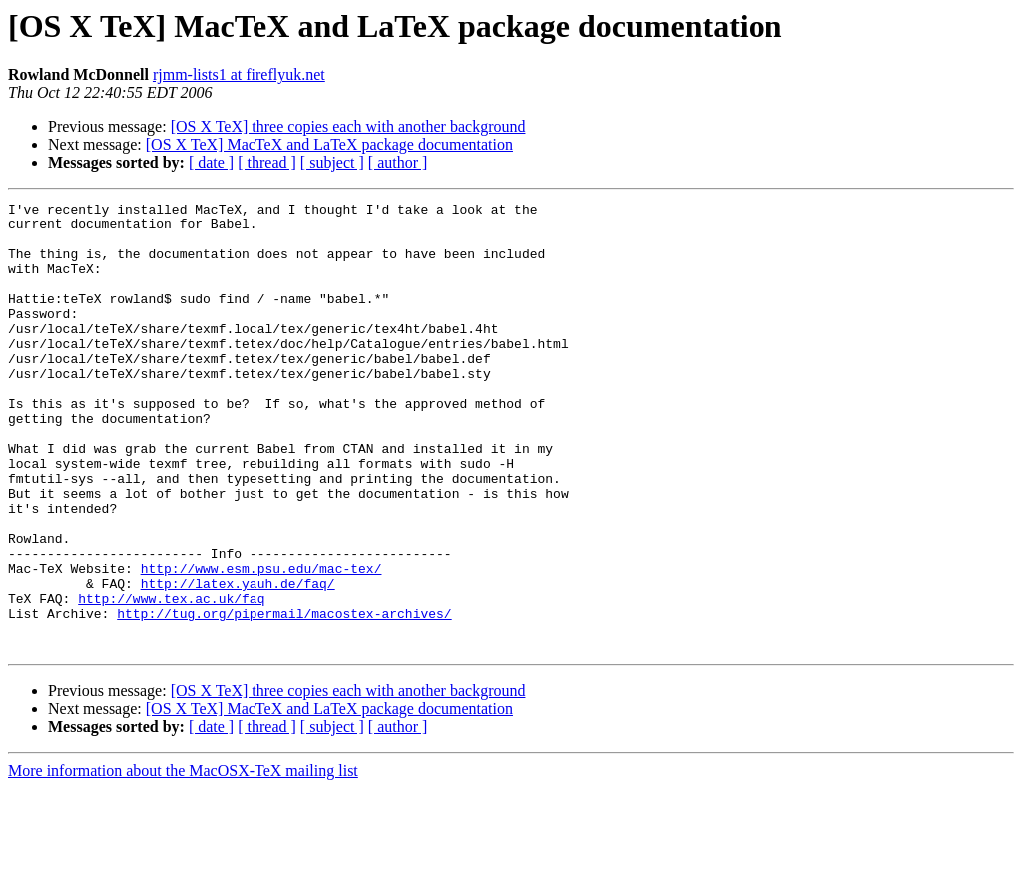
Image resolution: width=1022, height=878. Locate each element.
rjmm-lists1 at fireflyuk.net (239, 74)
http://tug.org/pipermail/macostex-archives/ (284, 696)
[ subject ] (332, 162)
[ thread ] (267, 162)
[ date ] (211, 162)
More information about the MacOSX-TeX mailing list (183, 860)
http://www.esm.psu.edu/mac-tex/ (261, 643)
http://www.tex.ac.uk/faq (171, 678)
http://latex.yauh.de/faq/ (238, 660)
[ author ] (398, 162)
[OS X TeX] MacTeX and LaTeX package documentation (329, 144)
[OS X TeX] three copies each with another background (348, 126)
